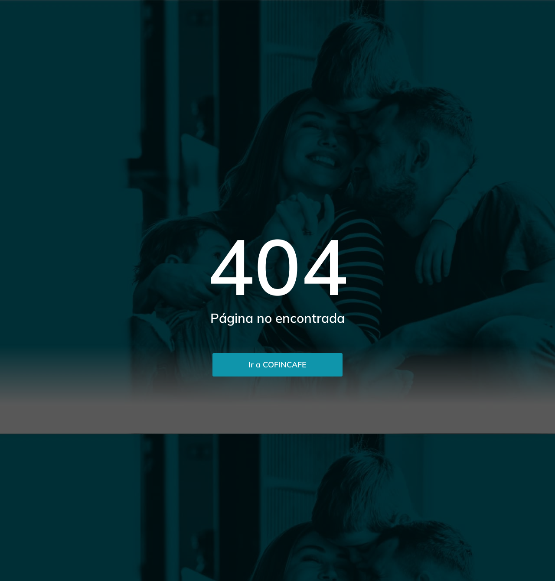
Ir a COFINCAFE (277, 365)
